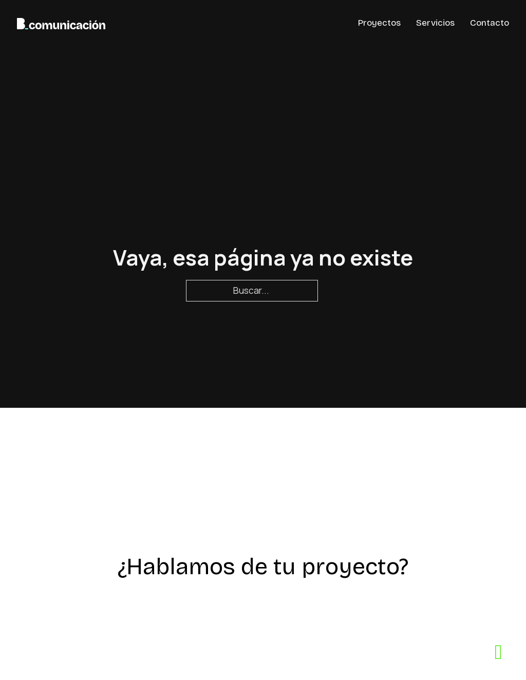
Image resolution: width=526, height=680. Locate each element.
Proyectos (379, 22)
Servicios (435, 22)
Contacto (489, 22)
